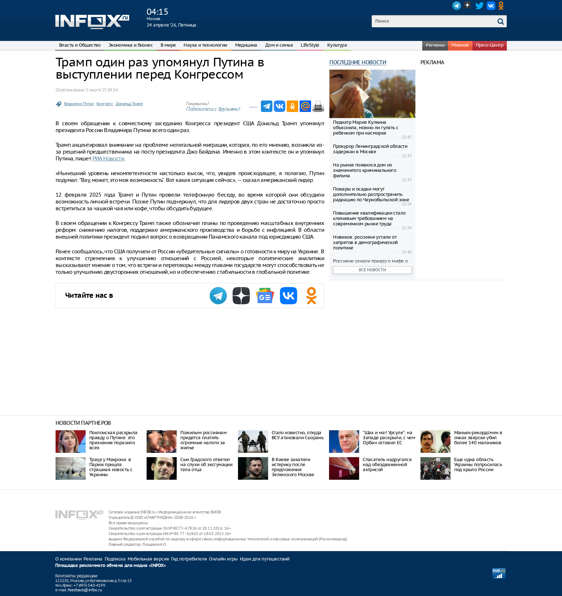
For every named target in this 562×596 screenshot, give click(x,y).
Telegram (456, 5)
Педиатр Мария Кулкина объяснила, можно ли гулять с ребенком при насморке (365, 127)
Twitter (479, 5)
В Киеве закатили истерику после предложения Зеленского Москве (293, 467)
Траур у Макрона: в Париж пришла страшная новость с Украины (110, 467)
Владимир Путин (79, 103)
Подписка (115, 559)
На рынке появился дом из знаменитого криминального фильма (364, 170)
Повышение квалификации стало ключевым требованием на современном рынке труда (369, 218)
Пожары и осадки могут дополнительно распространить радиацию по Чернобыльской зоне (371, 194)
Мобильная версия (148, 559)
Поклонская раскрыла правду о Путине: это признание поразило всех (113, 440)
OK (502, 5)
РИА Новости (108, 158)
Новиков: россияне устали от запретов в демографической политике (365, 242)
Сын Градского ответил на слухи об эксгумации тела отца (206, 464)
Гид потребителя (189, 559)
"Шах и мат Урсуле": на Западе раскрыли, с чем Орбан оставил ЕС (389, 438)
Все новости (372, 269)
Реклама (93, 559)
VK (491, 5)
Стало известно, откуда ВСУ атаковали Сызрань (297, 435)
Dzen (468, 5)
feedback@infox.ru (85, 589)
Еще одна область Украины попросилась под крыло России (478, 464)
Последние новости (357, 62)
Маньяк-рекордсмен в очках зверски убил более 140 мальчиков (478, 438)
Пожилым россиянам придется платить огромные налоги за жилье (203, 440)
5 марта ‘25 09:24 (102, 90)
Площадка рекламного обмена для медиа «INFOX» (110, 565)
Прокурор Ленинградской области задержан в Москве (370, 149)
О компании (68, 559)
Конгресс (104, 103)
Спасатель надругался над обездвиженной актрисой (387, 464)
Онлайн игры (223, 559)
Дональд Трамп (129, 103)
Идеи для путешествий (265, 559)
